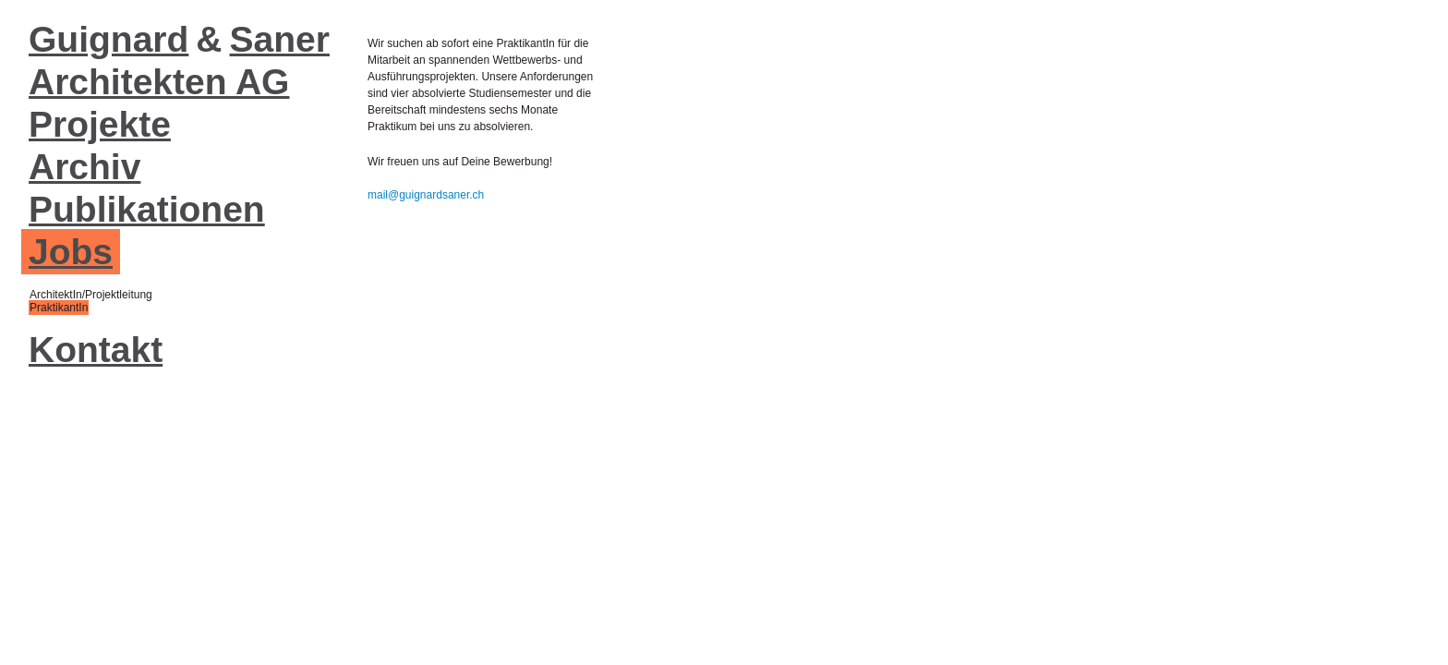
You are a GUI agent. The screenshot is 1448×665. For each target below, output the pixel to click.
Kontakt (96, 349)
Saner (280, 39)
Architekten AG (159, 82)
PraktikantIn (59, 307)
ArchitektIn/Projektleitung (91, 294)
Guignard (108, 39)
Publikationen (147, 209)
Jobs (71, 252)
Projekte (100, 124)
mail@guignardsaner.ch (426, 194)
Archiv (84, 167)
